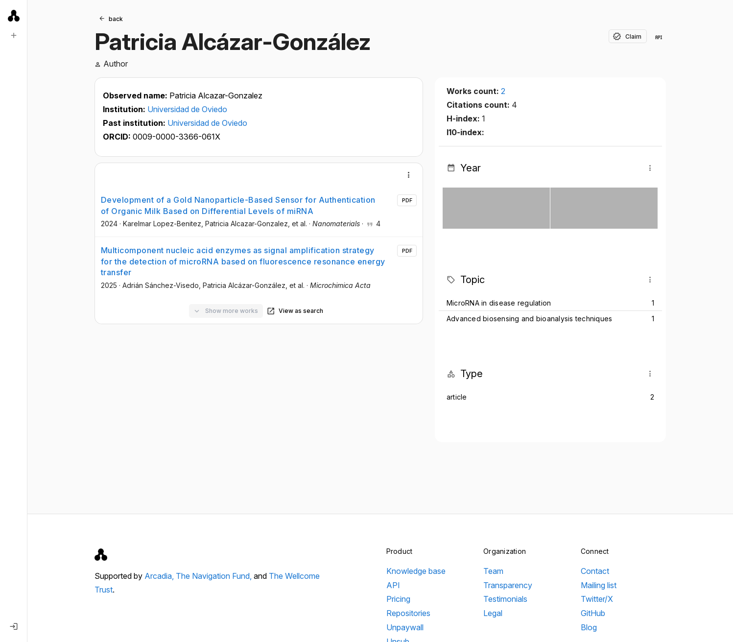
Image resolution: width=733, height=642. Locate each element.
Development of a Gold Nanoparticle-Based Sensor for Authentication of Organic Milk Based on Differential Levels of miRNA (238, 205)
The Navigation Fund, (215, 576)
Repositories (408, 613)
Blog (589, 627)
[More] (409, 175)
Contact (595, 571)
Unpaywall (405, 627)
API (393, 585)
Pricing (398, 599)
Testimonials (505, 599)
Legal (492, 613)
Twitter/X (597, 599)
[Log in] (14, 626)
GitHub (593, 613)
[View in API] (658, 37)
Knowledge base (416, 571)
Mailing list (598, 585)
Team (493, 571)
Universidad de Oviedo (187, 109)
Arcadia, (160, 576)
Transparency (507, 585)
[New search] (14, 35)
